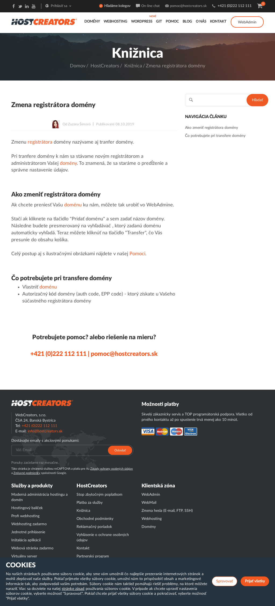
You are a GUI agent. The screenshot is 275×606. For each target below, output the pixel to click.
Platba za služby (90, 503)
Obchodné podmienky (95, 519)
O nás (201, 21)
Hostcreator (42, 403)
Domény (92, 21)
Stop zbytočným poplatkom (99, 495)
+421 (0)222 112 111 (235, 6)
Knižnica (133, 66)
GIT (159, 21)
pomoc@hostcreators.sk (188, 6)
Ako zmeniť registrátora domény (211, 128)
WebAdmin (247, 22)
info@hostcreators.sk (45, 431)
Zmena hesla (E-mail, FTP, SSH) (167, 511)
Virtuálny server (24, 556)
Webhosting (115, 21)
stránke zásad (73, 589)
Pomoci (137, 253)
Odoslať (120, 450)
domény (68, 163)
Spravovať (224, 581)
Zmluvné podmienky (26, 473)
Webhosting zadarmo (29, 524)
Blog (187, 21)
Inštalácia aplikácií (26, 540)
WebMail (149, 503)
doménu (73, 205)
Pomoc (172, 21)
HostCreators (105, 66)
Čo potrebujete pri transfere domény (215, 136)
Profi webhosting (25, 516)
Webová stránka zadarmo (32, 548)
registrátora (40, 142)
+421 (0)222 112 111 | (59, 354)
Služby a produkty (32, 485)
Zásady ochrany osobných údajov (111, 468)
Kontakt (218, 21)
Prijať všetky (255, 581)
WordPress (141, 21)
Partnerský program (93, 556)
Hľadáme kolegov (117, 6)
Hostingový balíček (27, 508)
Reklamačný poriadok (94, 527)
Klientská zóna (158, 485)
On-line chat (150, 6)
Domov (77, 66)
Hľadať (257, 100)
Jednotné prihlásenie (28, 532)
